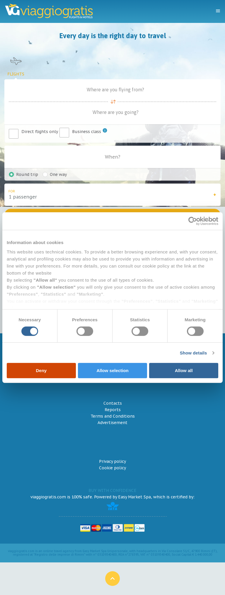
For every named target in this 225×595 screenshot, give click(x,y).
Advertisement (112, 422)
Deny (41, 370)
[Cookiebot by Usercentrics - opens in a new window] (192, 221)
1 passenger (23, 197)
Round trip (27, 174)
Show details (193, 352)
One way (58, 174)
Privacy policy (112, 461)
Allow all (184, 370)
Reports (113, 409)
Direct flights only (39, 131)
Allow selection (112, 370)
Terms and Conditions (113, 416)
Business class (90, 131)
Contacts (112, 403)
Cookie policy (112, 467)
